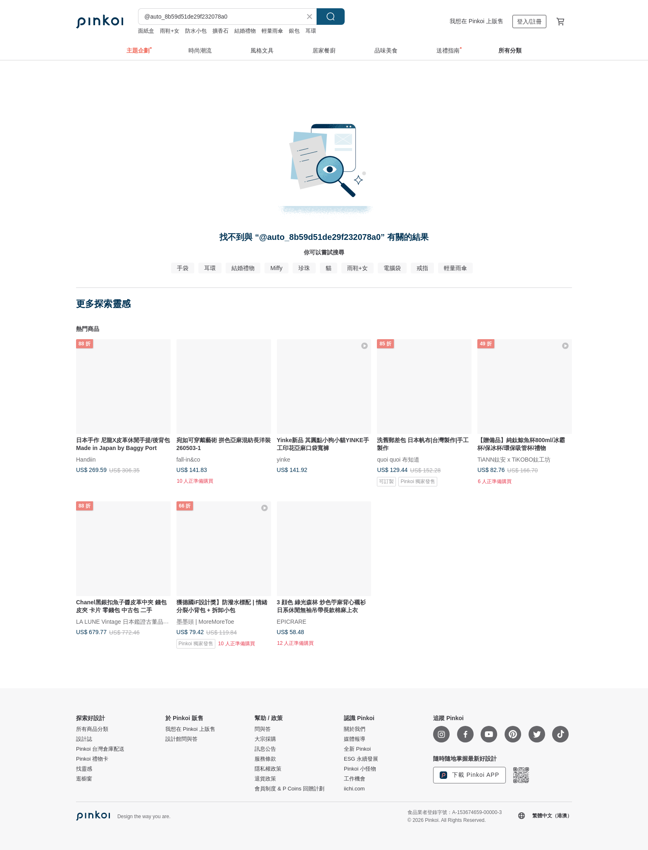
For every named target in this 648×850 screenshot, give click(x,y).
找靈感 (84, 769)
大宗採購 (265, 739)
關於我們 (354, 729)
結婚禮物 (245, 31)
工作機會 (354, 779)
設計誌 (84, 739)
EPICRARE (292, 621)
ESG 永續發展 (361, 759)
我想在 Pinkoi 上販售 (476, 21)
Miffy (276, 268)
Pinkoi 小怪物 (360, 769)
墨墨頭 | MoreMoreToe (205, 621)
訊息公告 (265, 749)
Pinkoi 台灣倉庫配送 (100, 749)
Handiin (85, 459)
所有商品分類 (92, 729)
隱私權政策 (268, 769)
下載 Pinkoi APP (469, 775)
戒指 (422, 268)
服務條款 (265, 759)
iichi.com (354, 789)
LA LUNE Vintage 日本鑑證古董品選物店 (128, 621)
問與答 (263, 729)
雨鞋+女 (169, 31)
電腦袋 (392, 268)
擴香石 (220, 31)
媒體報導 (354, 739)
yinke (284, 459)
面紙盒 (146, 31)
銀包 (294, 31)
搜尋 (331, 17)
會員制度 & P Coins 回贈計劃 (289, 789)
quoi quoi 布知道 (398, 459)
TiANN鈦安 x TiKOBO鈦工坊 (513, 459)
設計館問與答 (181, 739)
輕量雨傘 (272, 31)
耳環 (310, 31)
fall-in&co (188, 459)
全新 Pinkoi (357, 749)
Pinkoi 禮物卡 (92, 759)
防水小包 (196, 31)
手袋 (182, 268)
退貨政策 (265, 779)
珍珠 (304, 268)
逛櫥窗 (84, 779)
